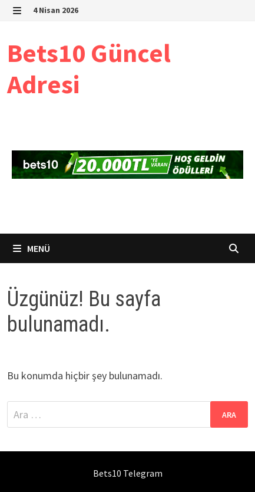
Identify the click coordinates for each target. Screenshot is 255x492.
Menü (31, 248)
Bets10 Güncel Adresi (89, 68)
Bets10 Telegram (128, 473)
